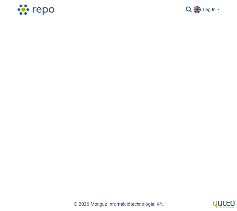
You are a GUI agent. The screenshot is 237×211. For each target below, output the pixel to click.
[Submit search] (188, 9)
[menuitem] (197, 9)
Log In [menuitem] (209, 9)
